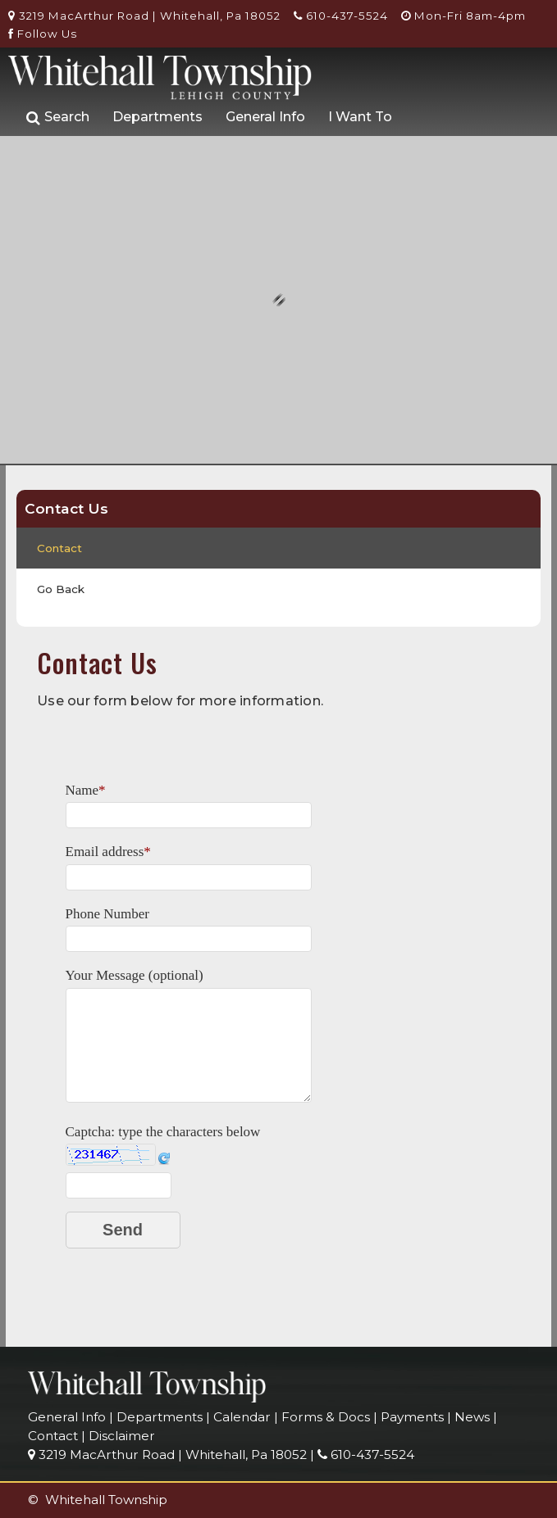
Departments (157, 117)
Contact (59, 548)
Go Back (60, 589)
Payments (412, 1417)
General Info (265, 117)
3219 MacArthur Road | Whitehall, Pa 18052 (144, 15)
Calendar (242, 1417)
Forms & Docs (325, 1417)
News (472, 1417)
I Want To (360, 117)
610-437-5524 (341, 15)
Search (57, 117)
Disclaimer (122, 1435)
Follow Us (42, 33)
